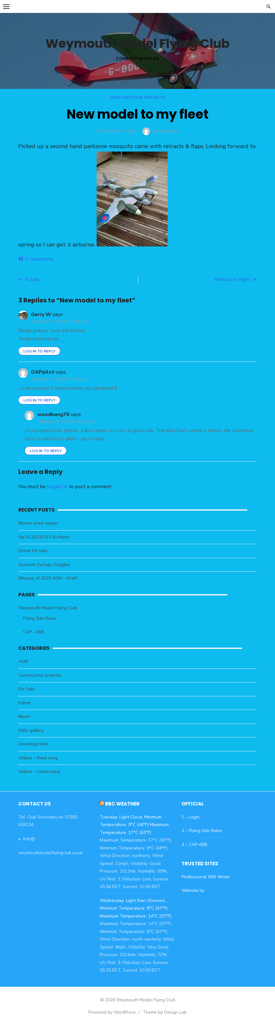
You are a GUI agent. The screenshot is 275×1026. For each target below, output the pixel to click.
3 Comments (38, 259)
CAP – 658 (32, 632)
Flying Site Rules (39, 618)
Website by (193, 890)
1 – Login (191, 817)
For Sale (26, 689)
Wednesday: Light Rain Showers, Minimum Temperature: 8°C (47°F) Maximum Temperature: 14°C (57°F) (135, 908)
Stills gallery (30, 730)
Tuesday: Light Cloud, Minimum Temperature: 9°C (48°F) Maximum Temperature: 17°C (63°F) (133, 825)
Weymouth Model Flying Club (137, 43)
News (23, 716)
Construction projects (138, 97)
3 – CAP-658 (194, 845)
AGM (22, 661)
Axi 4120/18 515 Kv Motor (43, 537)
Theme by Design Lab (165, 1012)
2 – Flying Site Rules (202, 831)
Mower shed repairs (38, 523)
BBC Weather (122, 803)
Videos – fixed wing (37, 758)
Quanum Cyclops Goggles (44, 565)
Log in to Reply (39, 351)
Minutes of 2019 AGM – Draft (47, 578)
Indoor (24, 703)
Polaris (31, 279)
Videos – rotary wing (38, 771)
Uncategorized (32, 744)
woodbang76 (165, 131)
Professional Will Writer (206, 877)
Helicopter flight (233, 279)
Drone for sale (32, 551)
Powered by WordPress (112, 1012)
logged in (56, 486)
